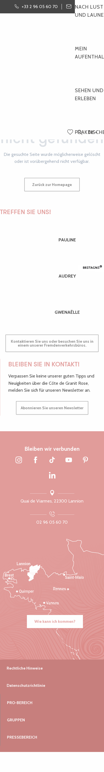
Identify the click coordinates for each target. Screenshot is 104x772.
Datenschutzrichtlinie (26, 685)
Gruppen (16, 719)
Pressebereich (22, 737)
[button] (79, 133)
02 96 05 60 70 (52, 522)
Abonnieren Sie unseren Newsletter (52, 407)
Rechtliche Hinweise (25, 668)
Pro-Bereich (19, 702)
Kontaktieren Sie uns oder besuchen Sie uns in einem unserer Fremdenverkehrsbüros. (52, 343)
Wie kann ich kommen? (54, 621)
